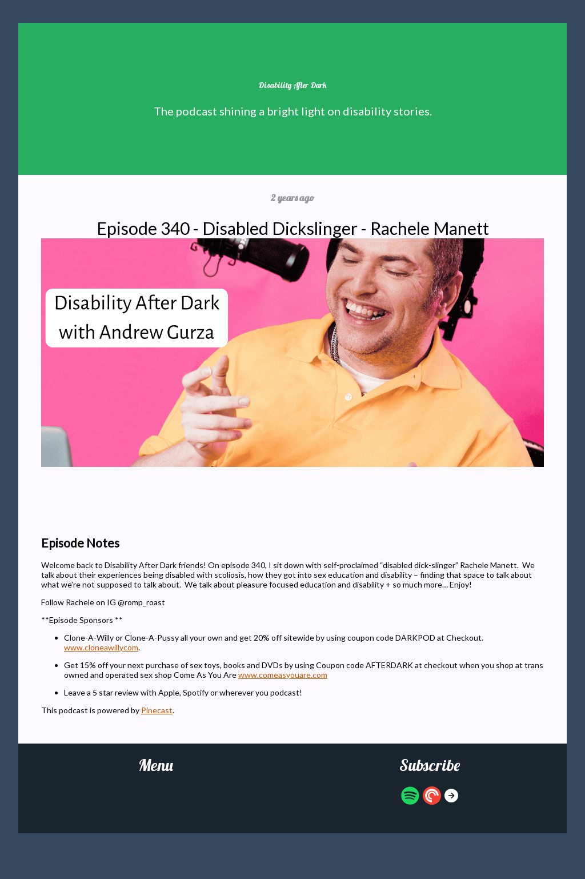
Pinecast (157, 710)
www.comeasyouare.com (282, 675)
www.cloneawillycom (101, 647)
